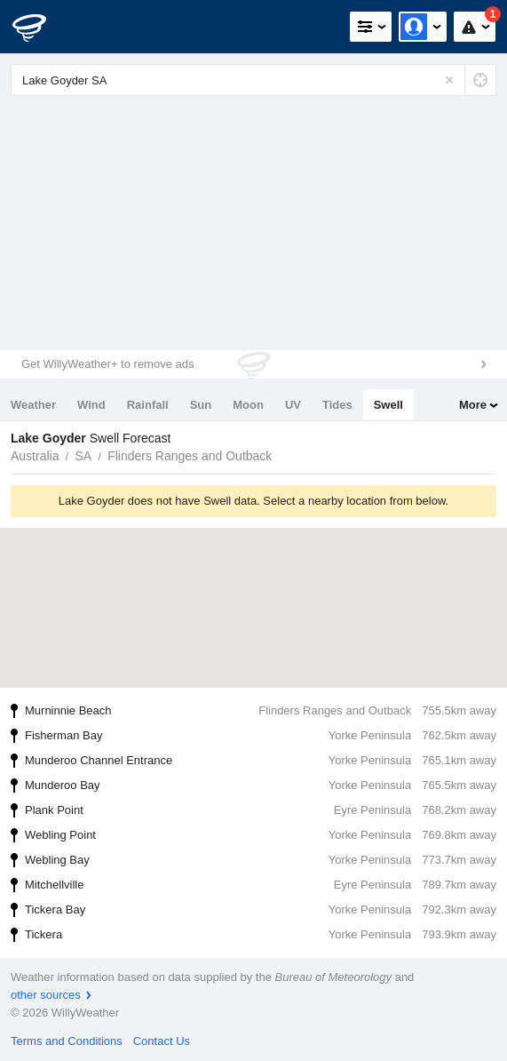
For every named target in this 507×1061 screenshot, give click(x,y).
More (473, 404)
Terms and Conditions (67, 1041)
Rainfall (148, 404)
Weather (33, 404)
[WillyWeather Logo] (40, 26)
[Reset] (449, 80)
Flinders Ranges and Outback (189, 456)
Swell (388, 404)
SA (83, 456)
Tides (337, 404)
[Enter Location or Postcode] (253, 80)
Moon (248, 404)
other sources (46, 994)
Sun (201, 404)
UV (293, 404)
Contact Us (161, 1041)
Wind (91, 404)
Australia (35, 456)
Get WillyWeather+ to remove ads (107, 364)
